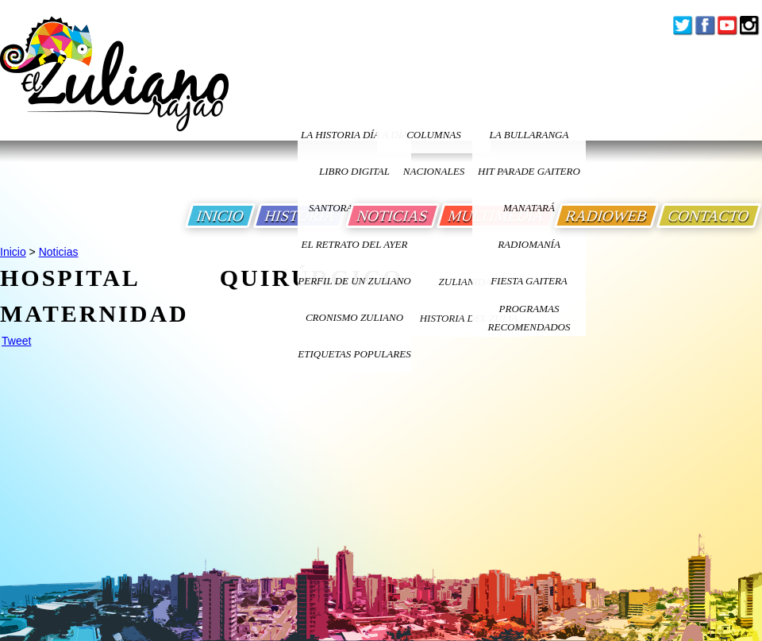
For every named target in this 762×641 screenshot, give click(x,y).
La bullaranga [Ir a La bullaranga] (529, 135)
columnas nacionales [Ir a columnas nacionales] (433, 141)
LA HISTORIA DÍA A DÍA (354, 135)
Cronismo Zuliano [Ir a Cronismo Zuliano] (354, 317)
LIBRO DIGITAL (354, 171)
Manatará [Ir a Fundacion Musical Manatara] (529, 208)
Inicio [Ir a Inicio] (13, 251)
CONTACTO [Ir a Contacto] (709, 215)
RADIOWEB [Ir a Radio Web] (606, 215)
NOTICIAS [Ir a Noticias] (392, 215)
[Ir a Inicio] (114, 86)
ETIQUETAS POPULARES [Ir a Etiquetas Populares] (354, 354)
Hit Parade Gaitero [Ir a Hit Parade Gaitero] (529, 171)
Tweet (16, 340)
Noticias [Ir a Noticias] (59, 251)
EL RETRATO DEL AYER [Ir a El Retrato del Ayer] (354, 244)
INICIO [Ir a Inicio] (220, 215)
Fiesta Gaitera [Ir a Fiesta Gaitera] (529, 281)
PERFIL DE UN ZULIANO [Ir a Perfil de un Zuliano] (354, 281)
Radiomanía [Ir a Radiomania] (529, 244)
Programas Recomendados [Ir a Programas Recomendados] (529, 318)
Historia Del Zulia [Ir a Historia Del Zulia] (469, 318)
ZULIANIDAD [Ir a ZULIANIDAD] (469, 282)
